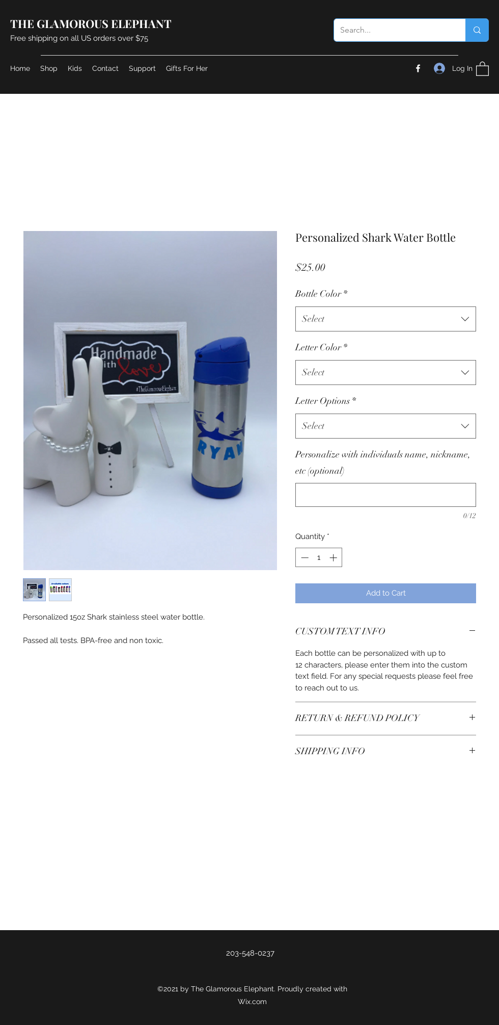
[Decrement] (304, 557)
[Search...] (392, 30)
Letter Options (325, 400)
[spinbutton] (319, 557)
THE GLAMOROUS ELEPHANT (91, 23)
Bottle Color (321, 293)
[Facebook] (418, 68)
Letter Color (321, 347)
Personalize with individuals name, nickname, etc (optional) (382, 462)
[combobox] (385, 319)
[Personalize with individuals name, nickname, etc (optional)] (386, 495)
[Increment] (334, 557)
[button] (482, 68)
